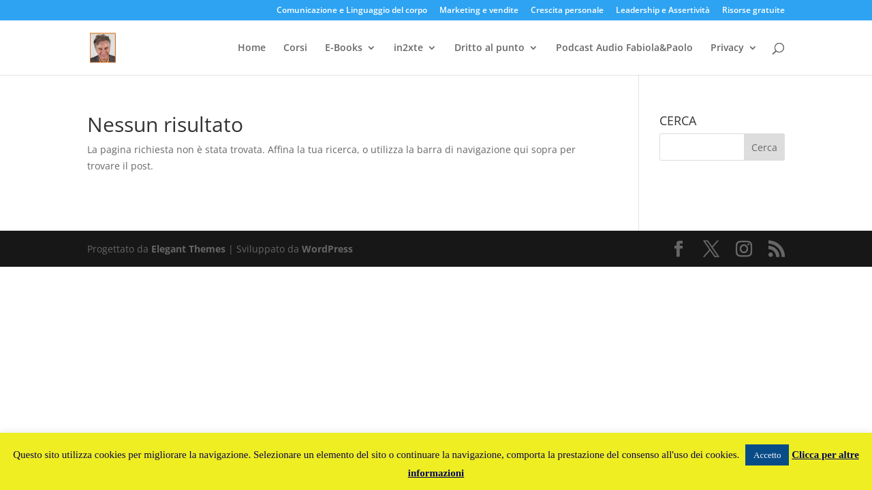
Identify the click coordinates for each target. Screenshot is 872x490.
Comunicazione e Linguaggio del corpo (352, 11)
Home (252, 48)
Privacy (727, 48)
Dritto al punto (489, 48)
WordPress (327, 248)
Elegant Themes (188, 248)
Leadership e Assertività (663, 11)
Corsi (295, 48)
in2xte (408, 48)
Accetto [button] (767, 455)
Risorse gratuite (753, 11)
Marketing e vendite (478, 11)
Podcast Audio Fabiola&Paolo (624, 48)
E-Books (343, 48)
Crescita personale (567, 11)
